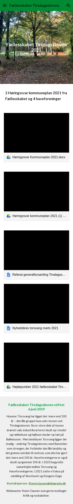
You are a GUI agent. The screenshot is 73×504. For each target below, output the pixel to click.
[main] (36, 47)
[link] (36, 137)
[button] (4, 5)
